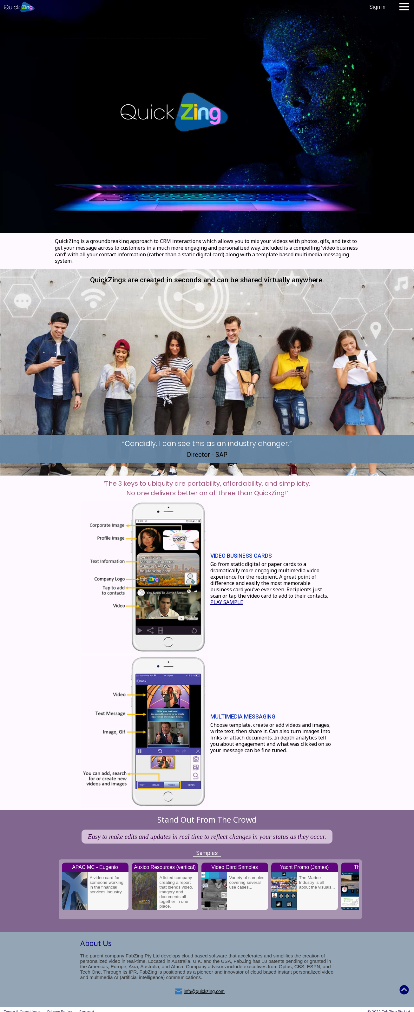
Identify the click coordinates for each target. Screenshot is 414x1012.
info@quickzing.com (204, 991)
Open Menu (404, 7)
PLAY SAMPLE (226, 602)
